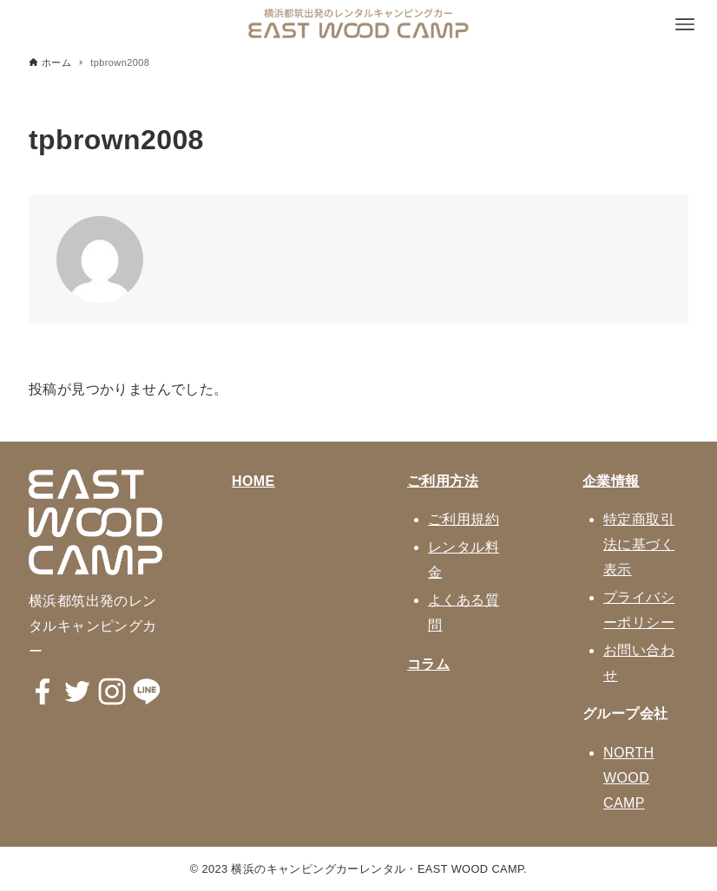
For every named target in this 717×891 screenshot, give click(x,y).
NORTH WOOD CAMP (629, 777)
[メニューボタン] (685, 24)
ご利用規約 (463, 519)
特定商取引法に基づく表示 (638, 544)
